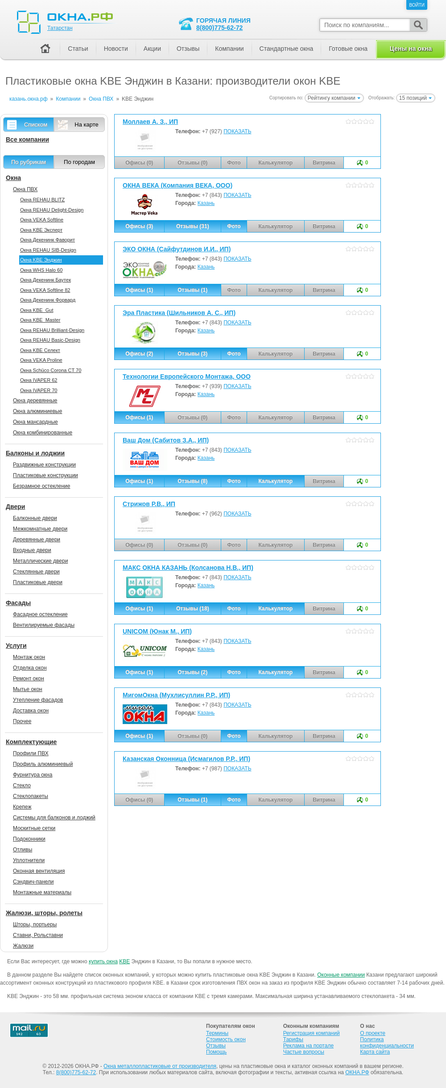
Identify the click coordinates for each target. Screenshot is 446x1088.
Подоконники (29, 839)
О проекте (372, 1033)
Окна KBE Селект (40, 350)
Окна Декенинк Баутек (45, 279)
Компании (229, 48)
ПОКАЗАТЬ (237, 131)
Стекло (22, 785)
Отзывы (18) (192, 608)
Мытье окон (27, 689)
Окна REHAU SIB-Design (48, 250)
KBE (124, 961)
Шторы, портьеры (35, 924)
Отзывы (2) (192, 672)
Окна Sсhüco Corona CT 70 (50, 370)
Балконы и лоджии (35, 453)
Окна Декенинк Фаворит (47, 239)
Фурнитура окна (32, 775)
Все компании (27, 139)
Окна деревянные (35, 400)
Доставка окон (31, 711)
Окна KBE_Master (40, 320)
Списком (35, 124)
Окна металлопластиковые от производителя (159, 1066)
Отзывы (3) (192, 354)
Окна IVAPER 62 (38, 380)
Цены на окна (411, 48)
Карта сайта (375, 1052)
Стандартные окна (287, 48)
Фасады (18, 602)
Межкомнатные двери (40, 529)
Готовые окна (348, 48)
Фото (233, 226)
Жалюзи (23, 946)
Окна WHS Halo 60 (41, 270)
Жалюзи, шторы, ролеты (44, 912)
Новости (116, 48)
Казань (206, 203)
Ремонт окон (28, 678)
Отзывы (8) (192, 481)
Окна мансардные (35, 422)
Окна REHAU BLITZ (42, 199)
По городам (79, 162)
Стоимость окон (226, 1039)
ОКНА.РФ (357, 1072)
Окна (13, 177)
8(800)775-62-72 (219, 27)
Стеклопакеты (30, 796)
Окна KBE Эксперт (41, 230)
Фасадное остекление (40, 614)
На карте (86, 124)
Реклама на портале (308, 1046)
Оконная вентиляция (39, 871)
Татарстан (60, 28)
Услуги (16, 645)
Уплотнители (29, 860)
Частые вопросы (303, 1052)
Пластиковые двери (37, 582)
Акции (152, 48)
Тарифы (293, 1039)
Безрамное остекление (41, 486)
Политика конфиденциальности (387, 1042)
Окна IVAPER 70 (38, 390)
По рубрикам (28, 162)
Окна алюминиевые (37, 411)
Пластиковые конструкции (45, 475)
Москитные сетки (34, 828)
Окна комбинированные (42, 432)
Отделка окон (30, 668)
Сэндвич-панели (33, 882)
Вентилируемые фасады (43, 625)
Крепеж (22, 807)
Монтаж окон (29, 657)
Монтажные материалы (42, 892)
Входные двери (32, 550)
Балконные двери (35, 518)
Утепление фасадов (38, 700)
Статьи (78, 48)
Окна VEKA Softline (41, 219)
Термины (217, 1033)
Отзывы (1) (192, 290)
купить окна (103, 961)
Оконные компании (341, 975)
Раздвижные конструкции (44, 465)
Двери (15, 506)
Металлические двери (40, 561)
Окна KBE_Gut (36, 310)
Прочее (22, 721)
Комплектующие (31, 741)
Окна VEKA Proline (41, 360)
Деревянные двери (36, 539)
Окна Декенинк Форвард (47, 300)
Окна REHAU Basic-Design (50, 340)
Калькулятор (275, 481)
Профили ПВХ (31, 753)
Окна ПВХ (25, 189)
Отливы (22, 850)
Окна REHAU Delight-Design (51, 210)
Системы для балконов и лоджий (54, 817)
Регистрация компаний (311, 1033)
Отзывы (188, 48)
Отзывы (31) (192, 226)
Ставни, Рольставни (38, 935)
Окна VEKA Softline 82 (45, 290)
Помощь (216, 1052)
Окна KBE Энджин (41, 259)
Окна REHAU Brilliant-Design (52, 330)
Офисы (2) (139, 354)
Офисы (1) (139, 290)
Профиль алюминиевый (43, 764)
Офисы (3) (139, 226)
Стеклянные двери (36, 572)
